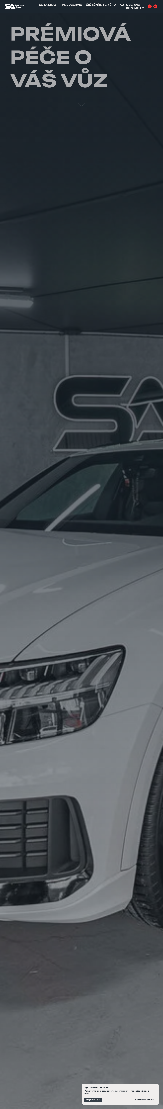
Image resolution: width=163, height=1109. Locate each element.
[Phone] (150, 6)
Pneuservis (72, 4)
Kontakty (135, 8)
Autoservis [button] (130, 4)
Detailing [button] (48, 4)
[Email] (155, 6)
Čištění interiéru (101, 4)
